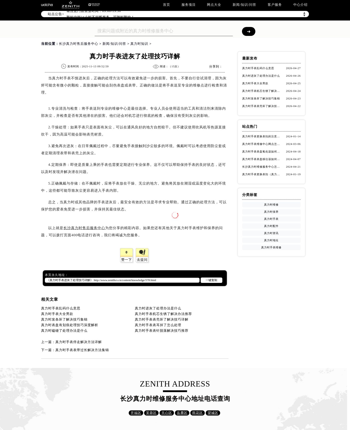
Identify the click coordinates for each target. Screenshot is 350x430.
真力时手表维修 (271, 247)
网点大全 (214, 4)
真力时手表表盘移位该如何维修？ (262, 159)
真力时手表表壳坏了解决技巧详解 (161, 319)
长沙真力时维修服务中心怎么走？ (262, 166)
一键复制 (211, 280)
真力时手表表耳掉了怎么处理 (158, 325)
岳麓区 (182, 413)
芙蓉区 (151, 413)
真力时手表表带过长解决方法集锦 (82, 350)
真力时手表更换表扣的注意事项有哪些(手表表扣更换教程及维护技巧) (262, 136)
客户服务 (275, 4)
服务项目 (188, 4)
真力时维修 (271, 204)
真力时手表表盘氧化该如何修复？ (262, 151)
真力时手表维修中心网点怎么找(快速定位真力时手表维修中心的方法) (262, 144)
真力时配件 (271, 226)
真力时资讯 (271, 233)
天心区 (166, 413)
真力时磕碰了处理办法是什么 (64, 330)
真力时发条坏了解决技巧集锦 (64, 319)
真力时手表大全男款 (57, 314)
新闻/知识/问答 (244, 4)
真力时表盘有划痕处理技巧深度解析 (69, 325)
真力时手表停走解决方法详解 (78, 342)
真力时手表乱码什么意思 (60, 308)
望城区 (213, 413)
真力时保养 (271, 211)
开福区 (136, 413)
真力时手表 (271, 218)
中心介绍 (300, 4)
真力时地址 (271, 240)
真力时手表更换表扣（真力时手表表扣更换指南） (262, 174)
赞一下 (126, 259)
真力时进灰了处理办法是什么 (158, 308)
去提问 (142, 259)
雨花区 (197, 413)
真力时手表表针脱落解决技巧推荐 (161, 330)
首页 (166, 4)
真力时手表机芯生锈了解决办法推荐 (163, 314)
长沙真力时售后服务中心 (78, 43)
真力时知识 (139, 43)
